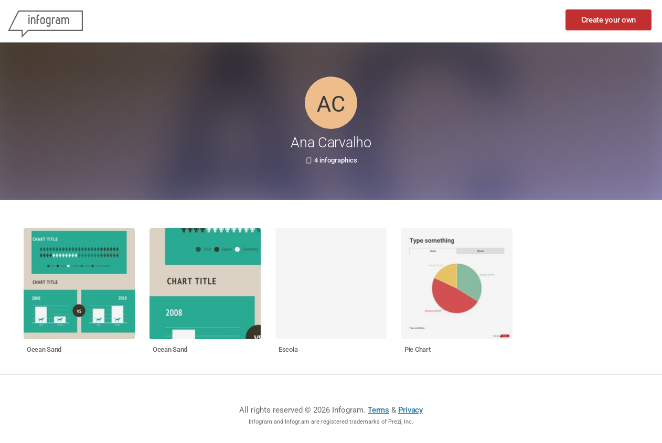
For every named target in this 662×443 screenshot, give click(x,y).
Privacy (410, 410)
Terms (378, 410)
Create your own (608, 20)
